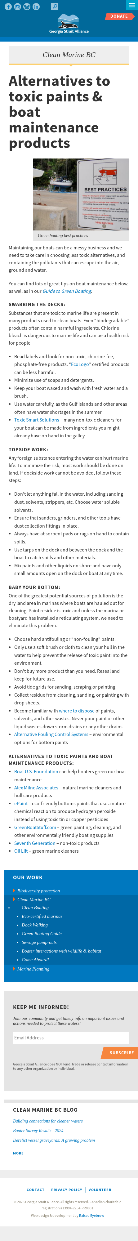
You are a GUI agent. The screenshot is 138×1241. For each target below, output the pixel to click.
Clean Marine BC (34, 899)
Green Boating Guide (42, 933)
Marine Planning (33, 968)
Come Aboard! (35, 959)
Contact (36, 1190)
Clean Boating (35, 907)
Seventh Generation (35, 843)
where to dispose (77, 711)
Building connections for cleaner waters (48, 1121)
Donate (119, 16)
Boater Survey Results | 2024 (38, 1130)
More (18, 1153)
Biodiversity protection (38, 890)
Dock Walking (35, 924)
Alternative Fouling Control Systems (51, 734)
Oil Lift (21, 851)
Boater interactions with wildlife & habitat (61, 951)
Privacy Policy (66, 1190)
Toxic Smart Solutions (36, 420)
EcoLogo (80, 364)
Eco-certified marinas (42, 916)
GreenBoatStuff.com (35, 827)
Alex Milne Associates (36, 788)
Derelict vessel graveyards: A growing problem (54, 1140)
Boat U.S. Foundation (36, 772)
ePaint (21, 804)
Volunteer (100, 1190)
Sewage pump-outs (39, 942)
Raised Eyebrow (91, 1215)
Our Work (28, 878)
